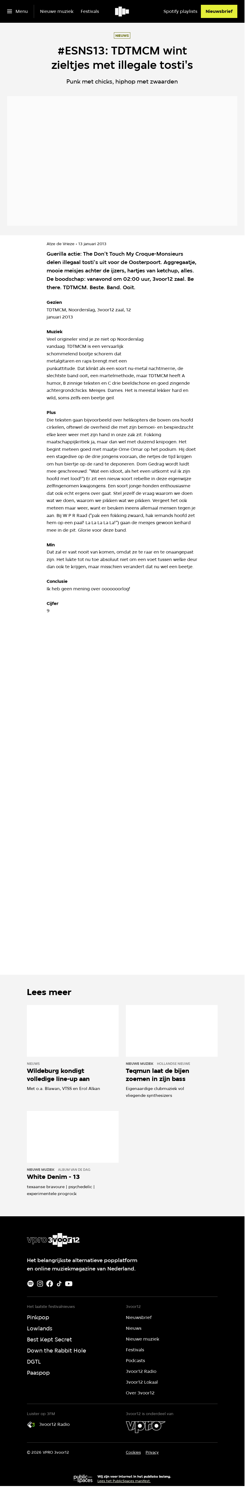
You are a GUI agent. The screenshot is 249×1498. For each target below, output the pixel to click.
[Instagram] (40, 1283)
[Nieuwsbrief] (219, 11)
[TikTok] (59, 1283)
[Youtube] (68, 1283)
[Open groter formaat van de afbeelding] (195, 328)
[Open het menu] (17, 11)
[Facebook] (49, 1283)
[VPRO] (145, 1427)
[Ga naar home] (122, 11)
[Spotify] (30, 1283)
